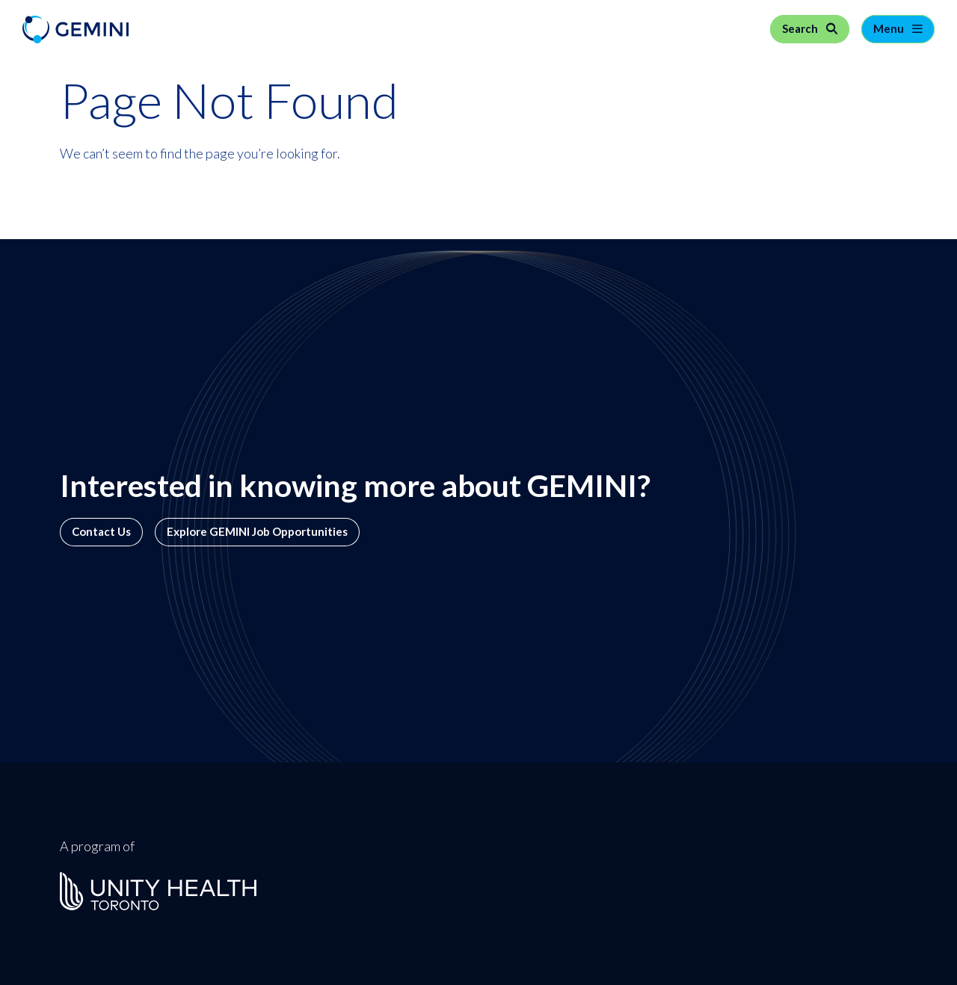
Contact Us (101, 531)
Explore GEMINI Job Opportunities (257, 531)
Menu (889, 28)
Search (801, 28)
